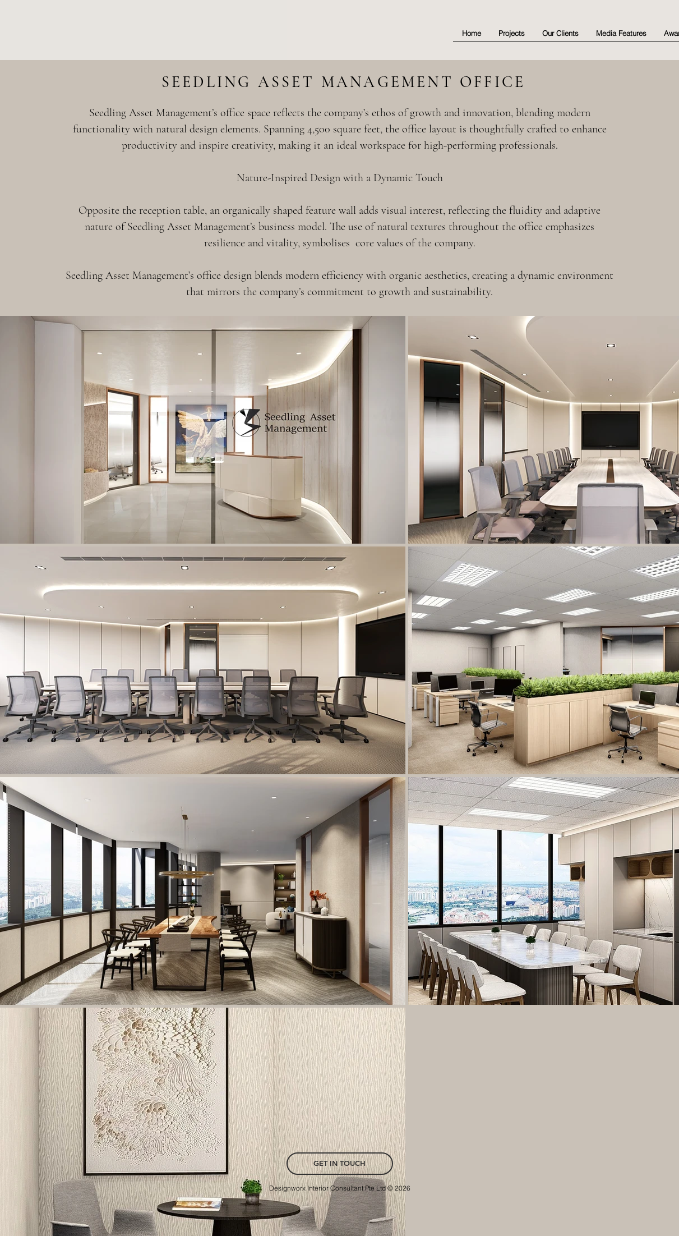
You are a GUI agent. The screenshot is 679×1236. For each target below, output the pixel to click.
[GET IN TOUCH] (340, 1163)
